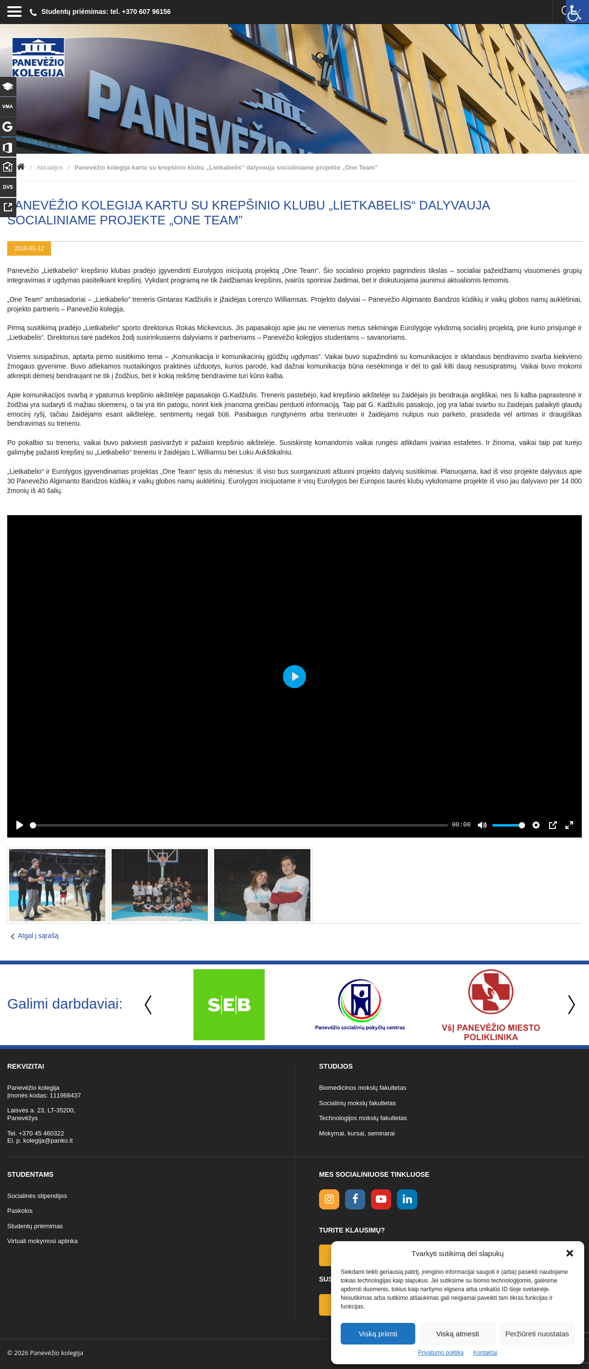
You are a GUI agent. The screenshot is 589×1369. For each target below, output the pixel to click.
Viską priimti (378, 1334)
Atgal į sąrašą (38, 935)
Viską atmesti (457, 1334)
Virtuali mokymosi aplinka (42, 1241)
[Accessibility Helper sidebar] (577, 11)
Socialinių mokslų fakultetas (357, 1103)
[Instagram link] (329, 1199)
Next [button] (570, 1005)
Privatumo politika (441, 1352)
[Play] (19, 825)
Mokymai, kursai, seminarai (357, 1133)
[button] (570, 1253)
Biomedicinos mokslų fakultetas (362, 1087)
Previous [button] (149, 1005)
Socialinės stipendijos (37, 1195)
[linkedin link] (407, 1199)
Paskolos (20, 1210)
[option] (229, 1004)
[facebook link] (355, 1199)
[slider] (239, 825)
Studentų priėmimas (35, 1226)
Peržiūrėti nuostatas (537, 1334)
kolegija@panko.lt (48, 1140)
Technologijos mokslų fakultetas (363, 1118)
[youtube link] (381, 1199)
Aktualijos (50, 167)
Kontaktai (485, 1352)
